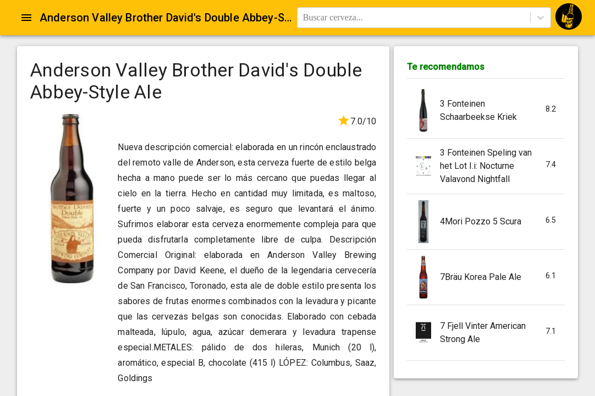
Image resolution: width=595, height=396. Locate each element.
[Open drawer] (26, 17)
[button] (486, 111)
